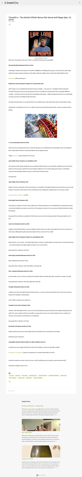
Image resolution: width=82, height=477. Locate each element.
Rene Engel (29, 377)
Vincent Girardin (38, 377)
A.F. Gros (11, 375)
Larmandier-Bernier (54, 375)
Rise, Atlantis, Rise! (27, 432)
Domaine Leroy (33, 375)
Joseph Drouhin (43, 375)
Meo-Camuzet (12, 377)
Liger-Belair (63, 375)
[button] (9, 25)
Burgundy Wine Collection (16, 195)
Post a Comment (11, 390)
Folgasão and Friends (27, 459)
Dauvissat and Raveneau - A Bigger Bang (32, 406)
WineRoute (12, 78)
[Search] (20, 3)
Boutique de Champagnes (16, 352)
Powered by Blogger (41, 475)
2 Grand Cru (11, 2)
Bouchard (24, 375)
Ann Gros (17, 375)
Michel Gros (21, 377)
